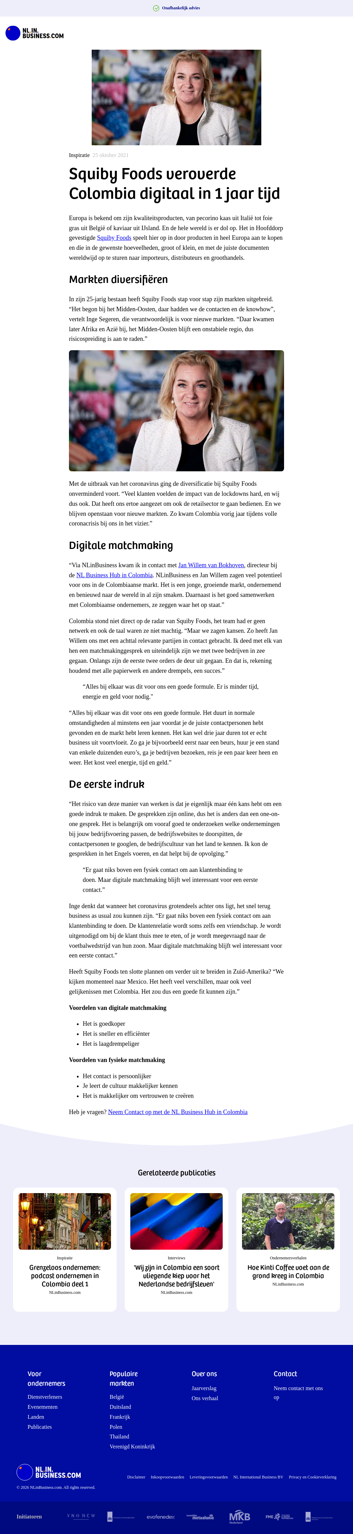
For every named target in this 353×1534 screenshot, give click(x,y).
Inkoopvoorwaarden (167, 1477)
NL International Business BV (258, 1477)
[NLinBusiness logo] (38, 33)
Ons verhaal (205, 1398)
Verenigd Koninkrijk (132, 1446)
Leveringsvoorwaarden (209, 1477)
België (117, 1397)
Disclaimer (136, 1477)
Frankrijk (120, 1417)
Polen (116, 1427)
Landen (36, 1417)
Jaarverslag (204, 1388)
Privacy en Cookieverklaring (312, 1477)
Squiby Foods (114, 237)
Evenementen (43, 1407)
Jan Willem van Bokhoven (211, 565)
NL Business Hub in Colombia (115, 575)
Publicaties (40, 1427)
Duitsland (120, 1407)
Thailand (119, 1436)
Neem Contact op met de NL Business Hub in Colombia (178, 1112)
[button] (65, 1250)
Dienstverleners (45, 1397)
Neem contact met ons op (298, 1392)
